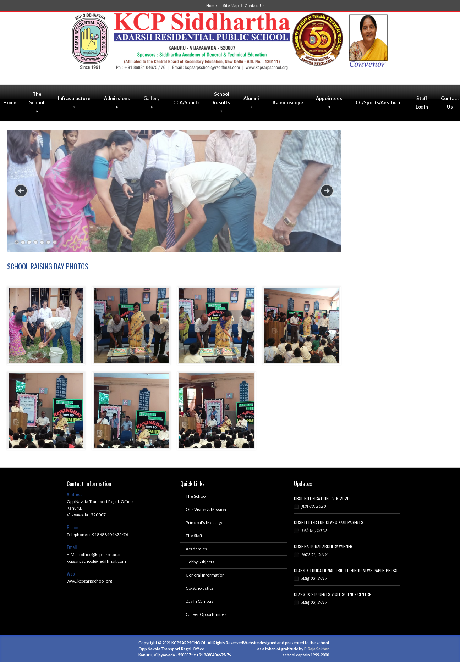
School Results (221, 102)
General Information (205, 575)
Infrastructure (74, 102)
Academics (196, 548)
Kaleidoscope (288, 102)
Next (327, 191)
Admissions (117, 102)
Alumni (251, 102)
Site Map (231, 5)
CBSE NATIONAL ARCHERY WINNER (323, 546)
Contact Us (255, 5)
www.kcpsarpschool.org (89, 581)
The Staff (194, 535)
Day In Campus (199, 601)
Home (211, 5)
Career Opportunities (206, 614)
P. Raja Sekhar (316, 648)
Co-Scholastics (200, 588)
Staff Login (422, 102)
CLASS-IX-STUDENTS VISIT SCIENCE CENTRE (332, 594)
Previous (21, 191)
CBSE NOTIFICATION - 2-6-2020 (322, 498)
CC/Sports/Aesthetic (379, 102)
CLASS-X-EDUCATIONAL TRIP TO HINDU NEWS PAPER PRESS (346, 570)
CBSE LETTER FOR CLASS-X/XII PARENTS (328, 522)
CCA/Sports (186, 102)
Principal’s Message (204, 522)
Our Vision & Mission (206, 509)
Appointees (329, 102)
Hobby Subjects (200, 561)
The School (36, 102)
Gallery (151, 102)
